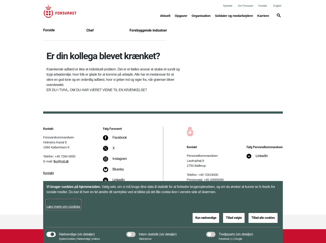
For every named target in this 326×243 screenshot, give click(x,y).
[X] (114, 150)
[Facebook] (118, 140)
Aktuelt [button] (165, 15)
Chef (90, 30)
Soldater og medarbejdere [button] (234, 15)
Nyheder (227, 5)
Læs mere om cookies (63, 207)
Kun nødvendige (206, 217)
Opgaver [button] (181, 15)
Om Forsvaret (245, 5)
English (277, 5)
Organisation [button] (200, 15)
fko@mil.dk (61, 161)
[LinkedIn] (260, 158)
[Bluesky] (116, 171)
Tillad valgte (234, 217)
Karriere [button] (263, 15)
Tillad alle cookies (263, 217)
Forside (49, 30)
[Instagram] (118, 161)
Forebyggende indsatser (148, 30)
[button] (278, 17)
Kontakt (262, 5)
